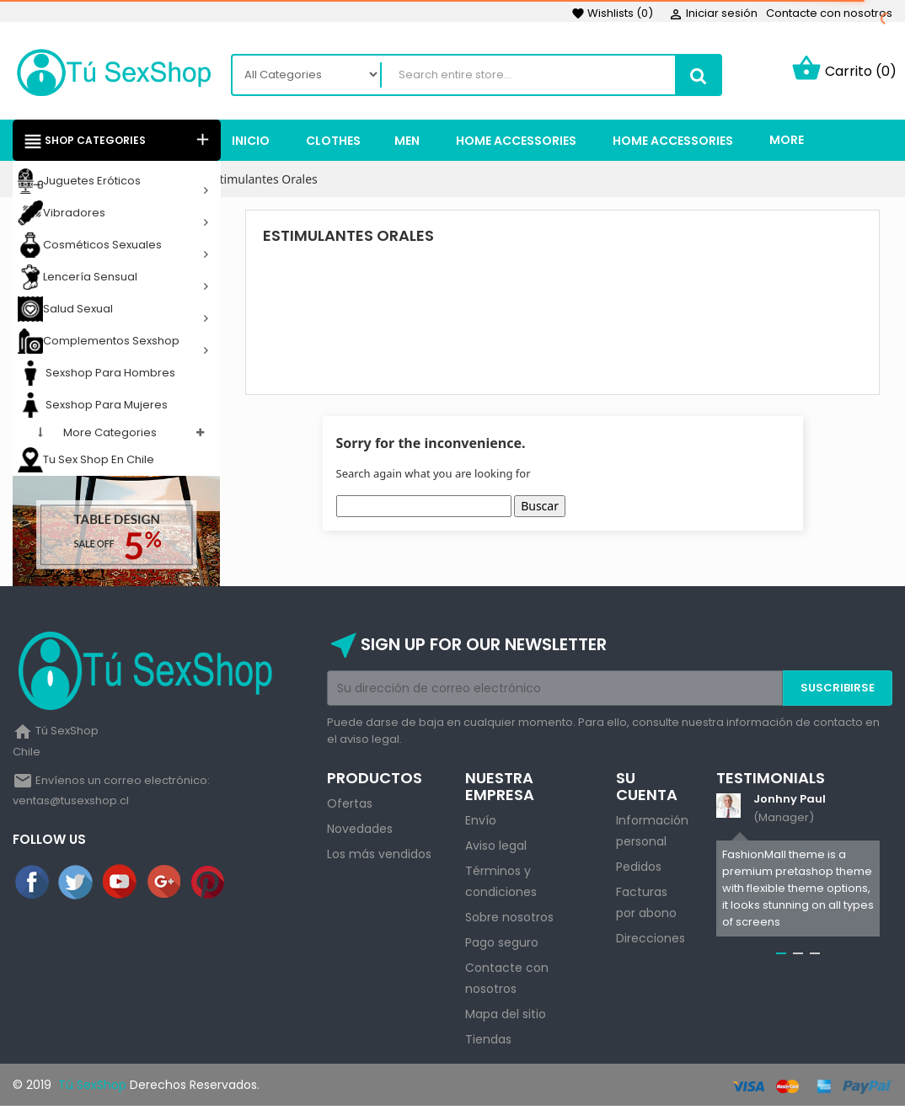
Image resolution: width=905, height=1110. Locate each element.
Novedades (360, 832)
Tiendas (488, 1042)
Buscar (540, 509)
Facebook (32, 885)
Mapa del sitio (505, 1017)
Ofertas (349, 806)
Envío (480, 823)
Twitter (76, 885)
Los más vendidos (379, 857)
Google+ (165, 885)
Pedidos (638, 870)
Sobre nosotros (509, 920)
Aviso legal (496, 849)
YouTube (120, 885)
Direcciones (650, 941)
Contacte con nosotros (829, 13)
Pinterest (209, 885)
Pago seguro (501, 945)
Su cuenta (646, 789)
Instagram (252, 885)
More (786, 143)
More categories (110, 436)
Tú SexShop (90, 1088)
